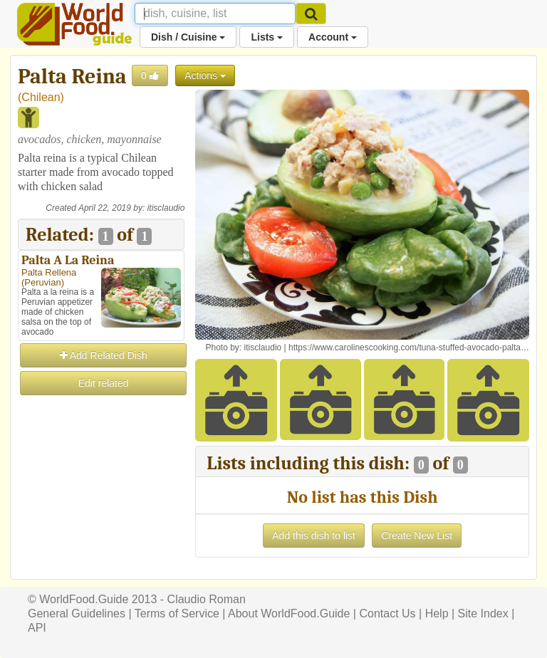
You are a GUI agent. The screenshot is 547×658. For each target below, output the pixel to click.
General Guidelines (76, 613)
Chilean (40, 97)
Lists (267, 37)
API (37, 628)
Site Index (483, 613)
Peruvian (42, 282)
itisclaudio (166, 208)
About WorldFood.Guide (289, 613)
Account (332, 37)
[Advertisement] (101, 468)
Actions (205, 75)
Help (437, 613)
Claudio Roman (206, 599)
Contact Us (387, 613)
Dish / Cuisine (188, 37)
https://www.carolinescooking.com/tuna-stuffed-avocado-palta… (408, 347)
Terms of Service (177, 613)
